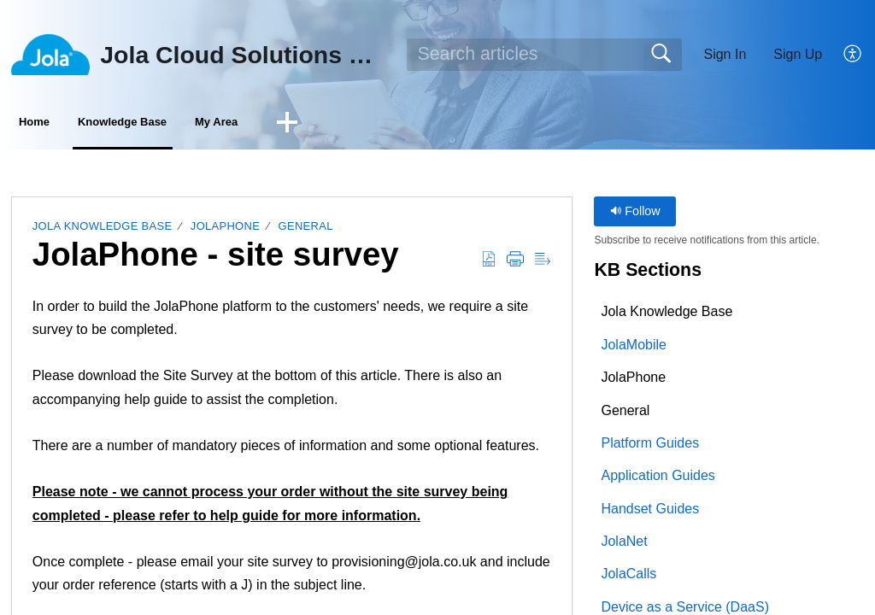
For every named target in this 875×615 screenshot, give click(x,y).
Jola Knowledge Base (102, 230)
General (306, 230)
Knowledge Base (193, 124)
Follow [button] (635, 215)
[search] (544, 54)
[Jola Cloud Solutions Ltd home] (50, 54)
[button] (853, 55)
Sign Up (797, 54)
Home (60, 124)
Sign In (724, 54)
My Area (334, 124)
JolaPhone (225, 230)
